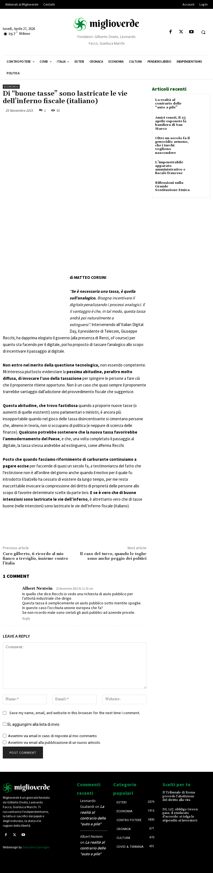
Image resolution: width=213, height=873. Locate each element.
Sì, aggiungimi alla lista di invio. (31, 724)
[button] (203, 32)
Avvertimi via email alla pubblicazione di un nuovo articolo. (54, 742)
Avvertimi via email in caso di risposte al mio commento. (53, 736)
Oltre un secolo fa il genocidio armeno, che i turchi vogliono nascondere (172, 145)
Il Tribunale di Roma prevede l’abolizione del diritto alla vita (179, 796)
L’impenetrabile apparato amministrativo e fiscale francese (170, 167)
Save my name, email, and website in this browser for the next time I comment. (74, 712)
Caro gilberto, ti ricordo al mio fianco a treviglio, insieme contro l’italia (35, 558)
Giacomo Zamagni (35, 847)
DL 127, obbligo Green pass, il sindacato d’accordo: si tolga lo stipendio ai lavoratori (180, 815)
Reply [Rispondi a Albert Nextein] (26, 619)
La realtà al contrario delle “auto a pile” (168, 103)
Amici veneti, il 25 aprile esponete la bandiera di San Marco (170, 123)
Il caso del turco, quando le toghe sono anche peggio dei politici (113, 556)
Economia (11, 87)
